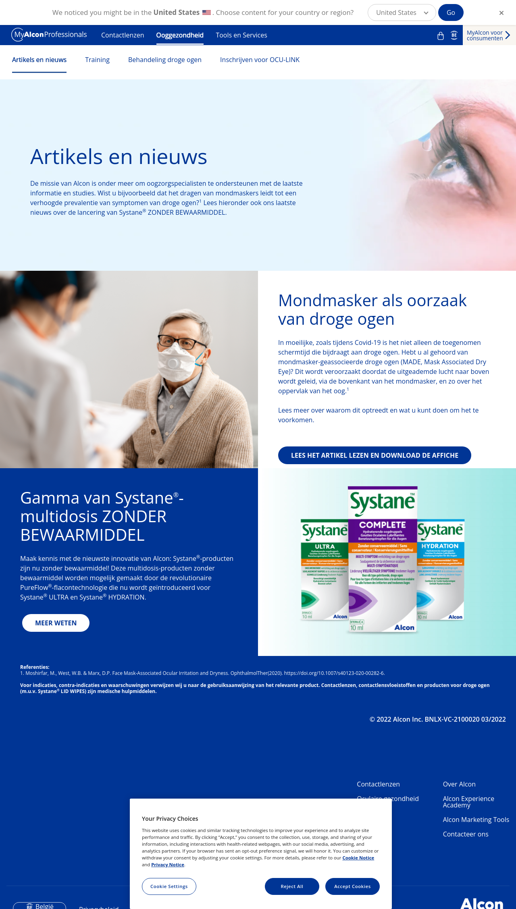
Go (451, 12)
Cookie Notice (358, 858)
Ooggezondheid (180, 35)
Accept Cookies (352, 886)
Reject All (292, 886)
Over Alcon (459, 784)
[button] (402, 12)
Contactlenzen (122, 35)
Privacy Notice (167, 864)
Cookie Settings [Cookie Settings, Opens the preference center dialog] (169, 886)
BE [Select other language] (454, 35)
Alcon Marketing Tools (476, 819)
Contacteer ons (466, 834)
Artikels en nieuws (39, 59)
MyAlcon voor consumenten (485, 35)
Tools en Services (241, 35)
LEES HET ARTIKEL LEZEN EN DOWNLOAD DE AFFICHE (374, 455)
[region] (261, 854)
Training (97, 59)
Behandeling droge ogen (165, 59)
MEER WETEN (56, 622)
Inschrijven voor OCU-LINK (260, 59)
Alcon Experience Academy (468, 801)
